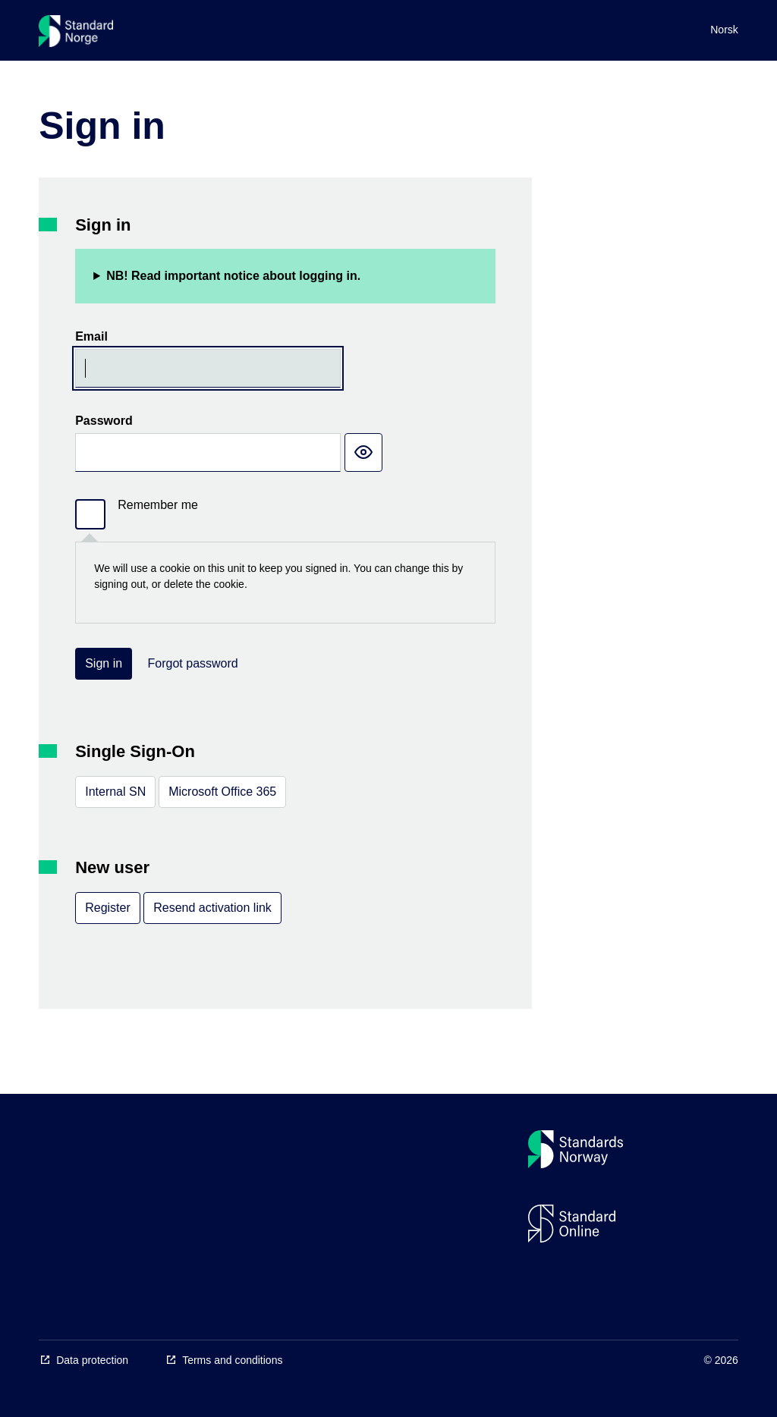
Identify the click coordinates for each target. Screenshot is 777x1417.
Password (104, 420)
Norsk (724, 30)
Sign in (103, 663)
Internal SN (115, 791)
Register (108, 907)
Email (91, 336)
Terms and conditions (232, 1360)
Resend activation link (212, 907)
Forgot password (193, 663)
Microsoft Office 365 (222, 791)
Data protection (92, 1360)
